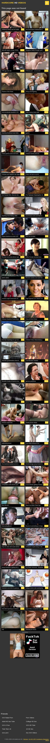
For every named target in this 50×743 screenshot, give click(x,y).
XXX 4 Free (6, 725)
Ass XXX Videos (31, 733)
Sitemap (25, 739)
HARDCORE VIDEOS (14, 3)
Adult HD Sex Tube (8, 721)
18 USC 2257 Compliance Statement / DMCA (39, 740)
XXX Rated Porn (7, 718)
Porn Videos (30, 718)
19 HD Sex (29, 729)
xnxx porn (5, 733)
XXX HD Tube (30, 725)
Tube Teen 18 (6, 729)
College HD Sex (31, 721)
